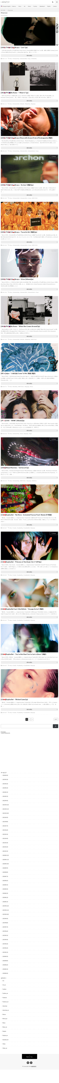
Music (20, 6)
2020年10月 (6, 863)
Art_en (4, 985)
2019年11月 (6, 910)
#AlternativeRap (16, 150)
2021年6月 (5, 830)
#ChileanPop (33, 58)
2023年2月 (5, 788)
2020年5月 (5, 885)
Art (24, 6)
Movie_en (5, 1018)
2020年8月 (5, 872)
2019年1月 (5, 952)
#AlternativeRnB (23, 58)
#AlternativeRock (31, 150)
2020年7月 (5, 876)
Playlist (48, 6)
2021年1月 (5, 851)
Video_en (5, 1048)
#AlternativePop (15, 58)
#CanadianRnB (26, 527)
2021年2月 (5, 847)
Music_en (5, 1027)
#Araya (29, 58)
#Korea (31, 386)
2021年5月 (5, 834)
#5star (10, 150)
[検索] (55, 726)
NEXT (56, 719)
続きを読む (29, 55)
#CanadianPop (20, 527)
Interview (5, 1006)
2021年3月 (5, 842)
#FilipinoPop (27, 103)
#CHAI (21, 433)
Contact (55, 6)
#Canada (14, 527)
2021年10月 (6, 813)
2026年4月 (5, 775)
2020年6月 (5, 880)
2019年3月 (5, 944)
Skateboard (42, 6)
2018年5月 (5, 969)
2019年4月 (5, 939)
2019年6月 (5, 931)
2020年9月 (5, 868)
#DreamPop (14, 386)
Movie (29, 6)
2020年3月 (5, 893)
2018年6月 (5, 965)
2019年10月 (6, 914)
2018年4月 (5, 973)
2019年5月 (5, 935)
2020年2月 (5, 897)
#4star (10, 58)
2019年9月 (5, 918)
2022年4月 (5, 800)
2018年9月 (5, 956)
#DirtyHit (22, 103)
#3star (10, 712)
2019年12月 (6, 906)
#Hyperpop (33, 103)
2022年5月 (5, 796)
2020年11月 (6, 859)
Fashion (35, 6)
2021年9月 (5, 817)
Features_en (5, 1001)
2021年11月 (6, 809)
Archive (4, 732)
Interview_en (6, 1010)
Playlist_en (5, 1035)
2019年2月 (5, 948)
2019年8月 (5, 922)
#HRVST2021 (35, 198)
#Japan (30, 433)
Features (14, 6)
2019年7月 (5, 927)
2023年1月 (5, 792)
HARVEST (33, 1066)
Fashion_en (5, 993)
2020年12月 (6, 855)
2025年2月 (5, 783)
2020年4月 (5, 889)
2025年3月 (5, 779)
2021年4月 (5, 838)
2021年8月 (5, 821)
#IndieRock (34, 480)
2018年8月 (5, 960)
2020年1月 (5, 901)
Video (4, 1044)
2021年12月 (6, 804)
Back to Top (29, 1057)
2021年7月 (5, 826)
